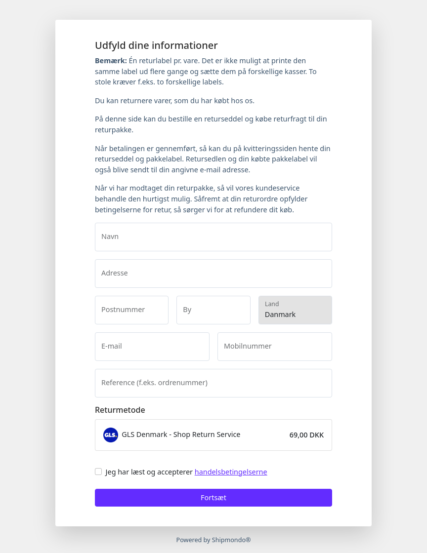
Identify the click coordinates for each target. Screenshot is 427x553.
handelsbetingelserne (231, 471)
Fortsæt (213, 497)
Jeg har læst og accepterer (186, 471)
